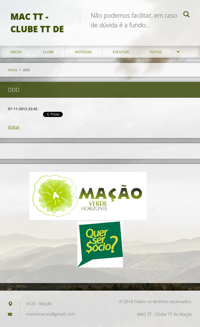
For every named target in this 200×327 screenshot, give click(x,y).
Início (16, 51)
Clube (48, 51)
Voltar (14, 127)
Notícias (83, 51)
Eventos (121, 51)
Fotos (156, 51)
